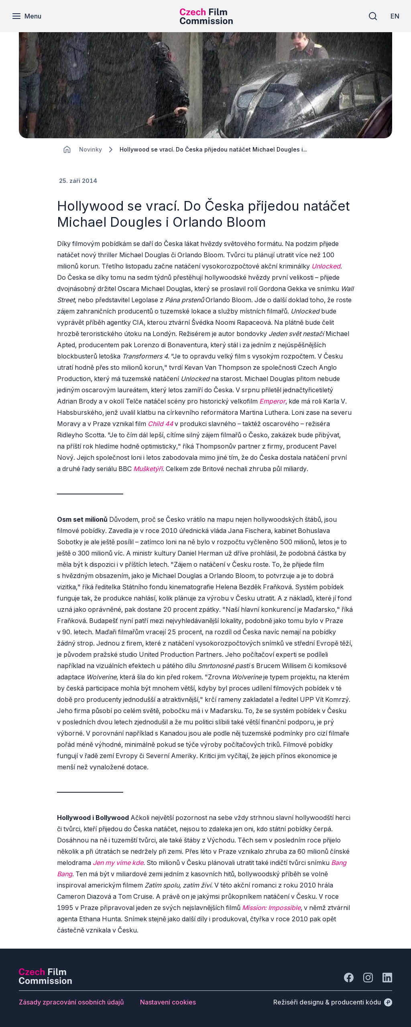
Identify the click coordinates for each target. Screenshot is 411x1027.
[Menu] (27, 16)
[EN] (394, 16)
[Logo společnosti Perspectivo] (45, 982)
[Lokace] (90, 149)
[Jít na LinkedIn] (387, 977)
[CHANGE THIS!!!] (67, 149)
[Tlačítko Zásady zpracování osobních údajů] (71, 1002)
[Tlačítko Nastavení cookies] (168, 1002)
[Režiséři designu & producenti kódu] (332, 1002)
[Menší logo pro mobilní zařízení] (206, 22)
